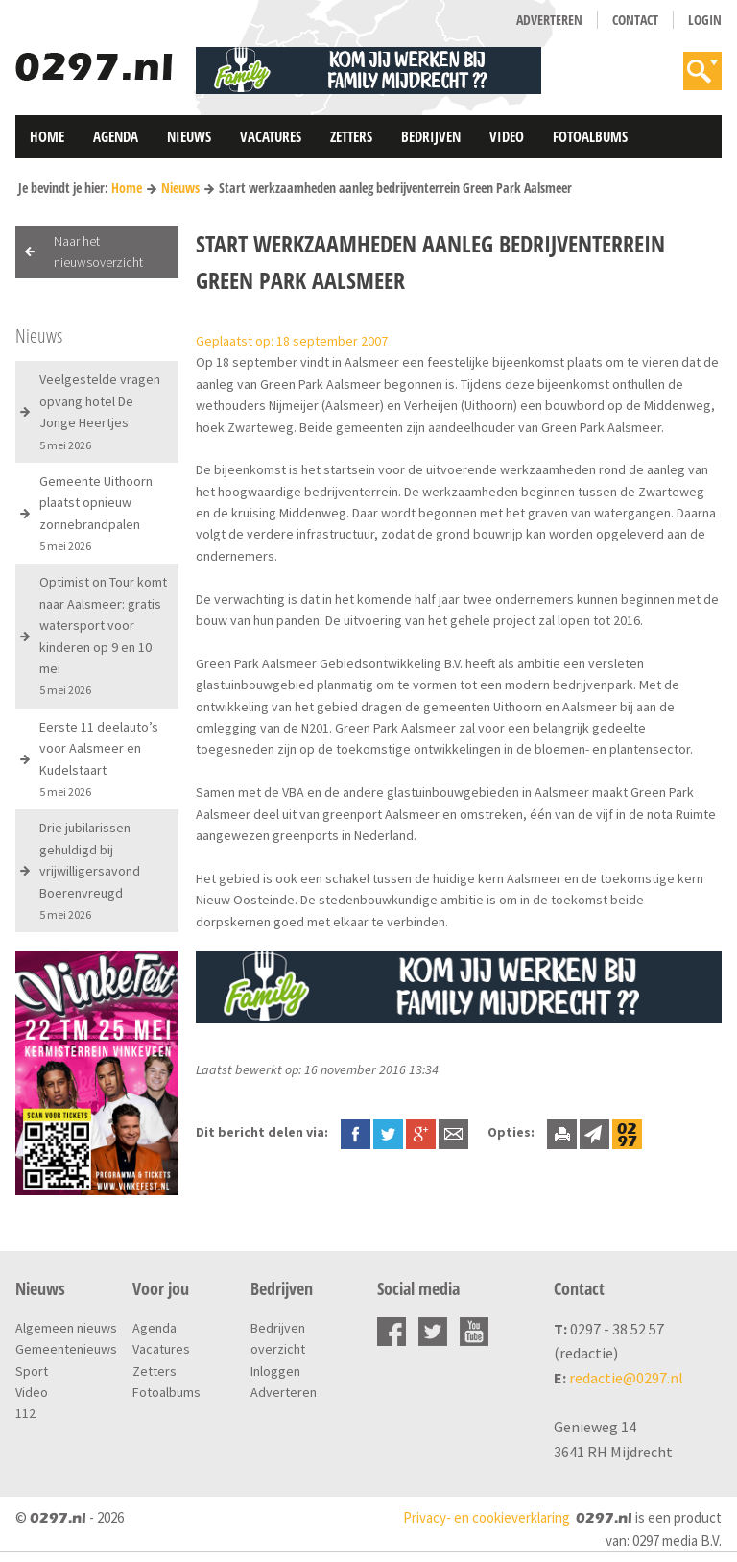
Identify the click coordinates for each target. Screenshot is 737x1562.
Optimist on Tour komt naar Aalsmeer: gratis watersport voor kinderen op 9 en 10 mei (103, 635)
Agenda (115, 136)
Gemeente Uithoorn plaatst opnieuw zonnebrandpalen (96, 512)
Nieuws (189, 136)
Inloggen (275, 1371)
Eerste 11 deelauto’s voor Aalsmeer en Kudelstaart (98, 758)
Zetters (351, 136)
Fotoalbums (590, 136)
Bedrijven (431, 136)
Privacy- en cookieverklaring (486, 1517)
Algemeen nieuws (66, 1327)
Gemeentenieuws (66, 1349)
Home (47, 136)
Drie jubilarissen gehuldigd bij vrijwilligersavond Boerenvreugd (89, 870)
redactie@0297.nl (626, 1377)
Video (506, 136)
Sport (31, 1371)
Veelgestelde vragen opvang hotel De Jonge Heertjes (99, 411)
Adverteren (549, 20)
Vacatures (270, 136)
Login (705, 20)
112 (25, 1413)
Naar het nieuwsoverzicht (98, 251)
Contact (635, 20)
